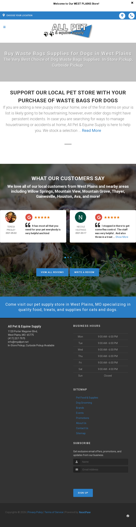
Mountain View (67, 191)
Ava (77, 196)
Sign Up (83, 492)
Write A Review (84, 272)
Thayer (118, 191)
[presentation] (92, 479)
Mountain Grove (96, 191)
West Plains (87, 186)
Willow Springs (40, 191)
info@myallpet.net (18, 341)
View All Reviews (52, 272)
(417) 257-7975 (16, 338)
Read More (91, 130)
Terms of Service (53, 512)
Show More (122, 237)
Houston (64, 196)
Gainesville (45, 196)
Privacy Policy (35, 512)
